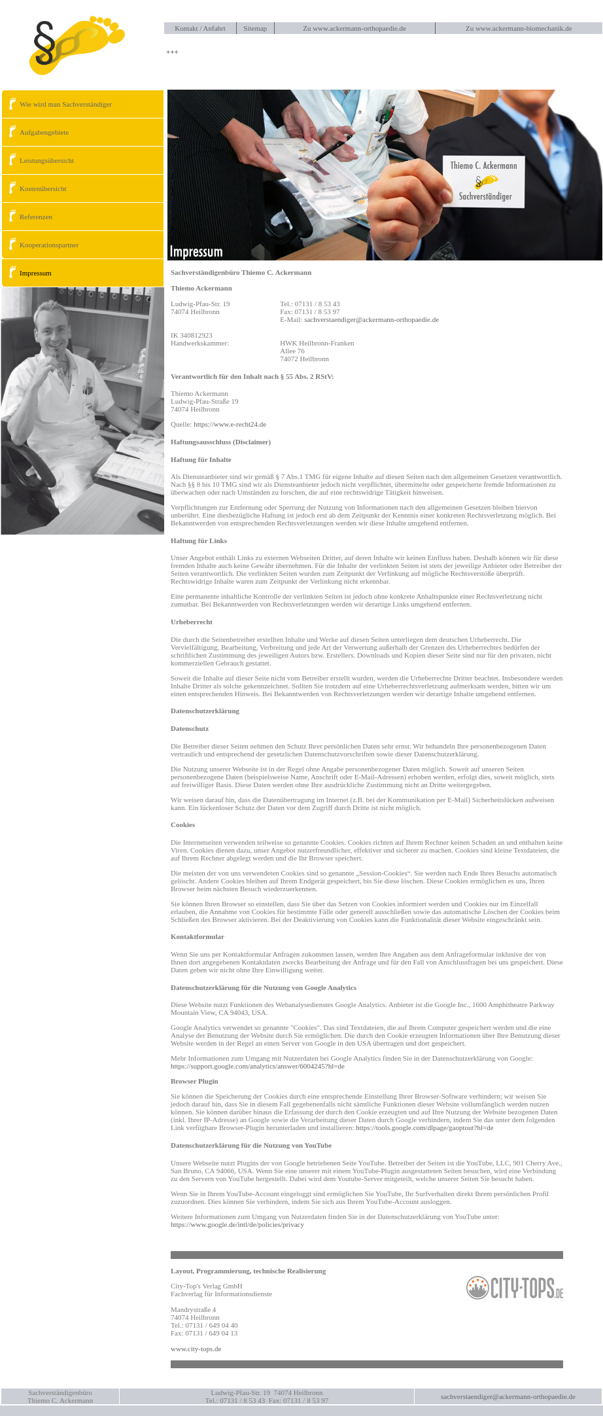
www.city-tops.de (196, 1349)
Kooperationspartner (39, 245)
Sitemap (255, 28)
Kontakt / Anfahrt (200, 28)
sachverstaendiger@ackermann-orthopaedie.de (371, 319)
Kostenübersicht (33, 188)
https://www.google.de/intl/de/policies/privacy (237, 1224)
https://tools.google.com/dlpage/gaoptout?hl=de (424, 1127)
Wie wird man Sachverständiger (56, 104)
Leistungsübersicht (37, 160)
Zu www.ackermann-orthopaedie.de (354, 28)
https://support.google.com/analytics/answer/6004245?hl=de (258, 1066)
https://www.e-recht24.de (230, 424)
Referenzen (26, 217)
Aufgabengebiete (35, 132)
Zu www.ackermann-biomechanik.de (519, 28)
